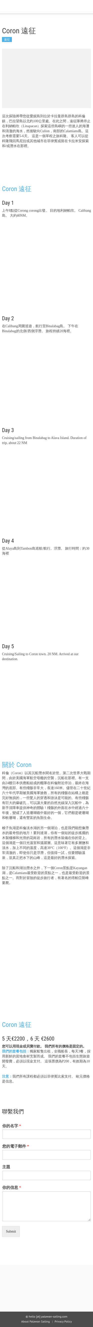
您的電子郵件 (15, 1146)
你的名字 (11, 1126)
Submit (11, 1231)
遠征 (7, 39)
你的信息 (11, 1187)
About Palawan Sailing (35, 1321)
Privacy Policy (63, 1321)
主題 (6, 1167)
